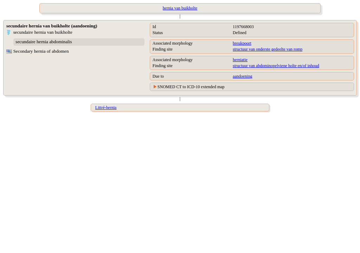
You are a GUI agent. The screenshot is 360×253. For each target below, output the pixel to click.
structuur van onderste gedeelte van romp (267, 49)
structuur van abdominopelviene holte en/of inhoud (276, 65)
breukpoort (242, 43)
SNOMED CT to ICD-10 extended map (191, 86)
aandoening (242, 76)
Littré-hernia (106, 107)
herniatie (240, 59)
